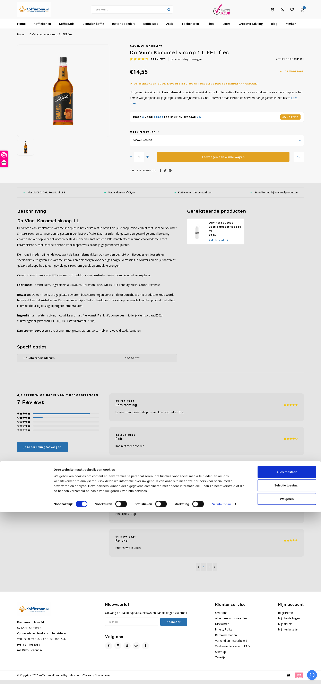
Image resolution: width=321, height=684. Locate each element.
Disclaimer (222, 628)
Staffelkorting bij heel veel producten (274, 196)
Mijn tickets (285, 628)
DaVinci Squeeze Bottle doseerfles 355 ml (225, 230)
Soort (227, 28)
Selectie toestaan (287, 657)
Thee (210, 28)
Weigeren (287, 670)
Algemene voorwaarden (231, 622)
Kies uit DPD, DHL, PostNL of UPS (44, 196)
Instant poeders (123, 28)
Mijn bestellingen (289, 622)
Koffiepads (66, 28)
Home (21, 28)
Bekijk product (218, 244)
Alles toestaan (286, 643)
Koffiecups (150, 28)
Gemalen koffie (93, 28)
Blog (274, 28)
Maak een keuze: (144, 136)
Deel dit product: (143, 174)
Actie (169, 28)
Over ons (221, 617)
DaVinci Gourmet (146, 50)
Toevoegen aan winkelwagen (223, 161)
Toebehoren (190, 28)
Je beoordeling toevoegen (186, 63)
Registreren (285, 617)
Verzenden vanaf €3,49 (119, 196)
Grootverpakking (251, 28)
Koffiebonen (42, 28)
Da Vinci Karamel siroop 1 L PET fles (50, 38)
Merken (291, 28)
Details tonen (221, 676)
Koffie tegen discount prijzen (192, 196)
